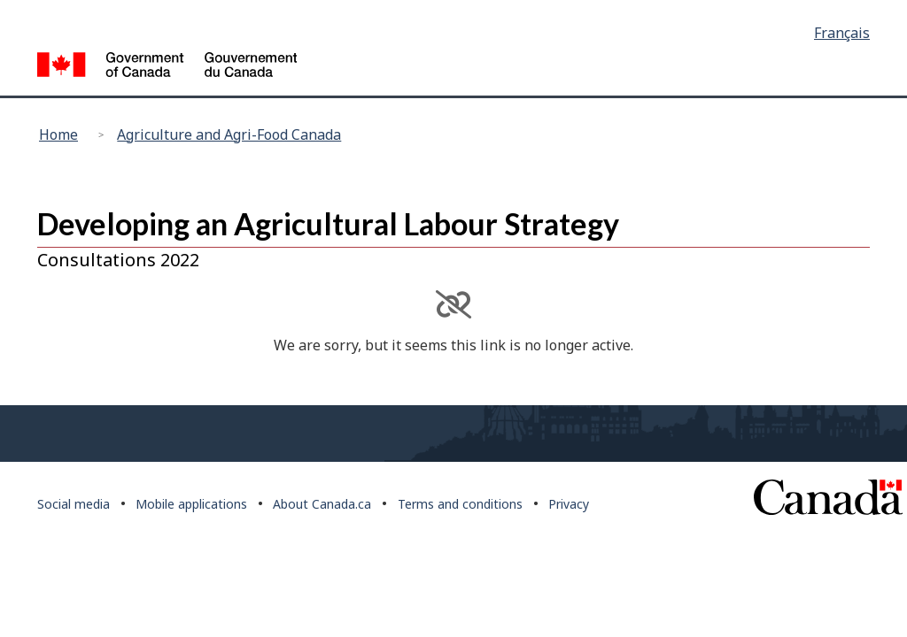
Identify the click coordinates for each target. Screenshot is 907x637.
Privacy (568, 503)
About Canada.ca (322, 503)
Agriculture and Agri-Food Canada (229, 134)
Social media (73, 503)
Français (842, 32)
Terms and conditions (460, 503)
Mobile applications (191, 503)
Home (58, 134)
